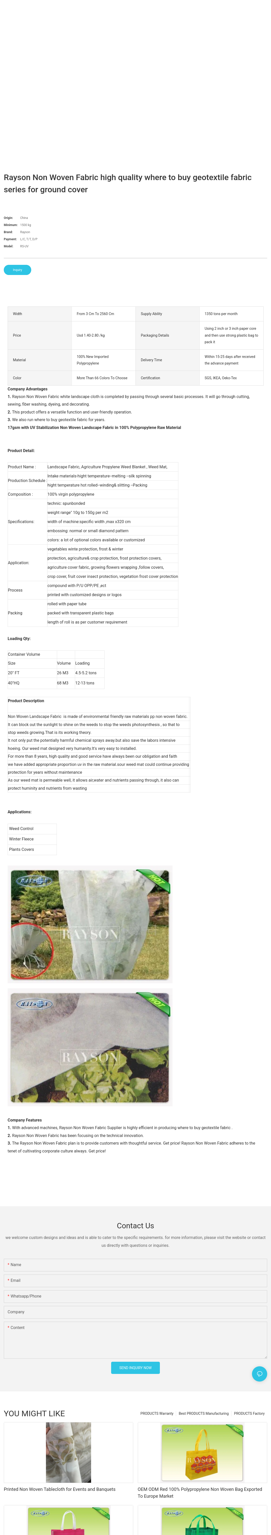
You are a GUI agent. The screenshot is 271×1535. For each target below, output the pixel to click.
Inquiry (17, 270)
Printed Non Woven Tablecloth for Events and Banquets (59, 1489)
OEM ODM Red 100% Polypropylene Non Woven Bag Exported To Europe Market (200, 1493)
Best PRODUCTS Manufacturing (204, 1413)
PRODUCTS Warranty (157, 1413)
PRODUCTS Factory (249, 1413)
